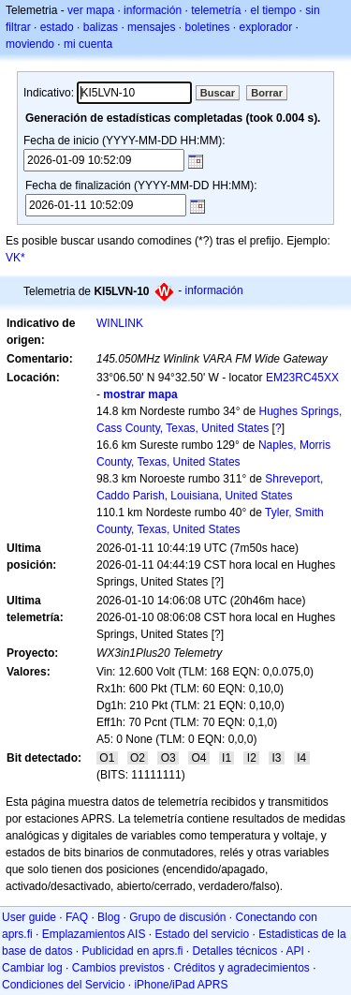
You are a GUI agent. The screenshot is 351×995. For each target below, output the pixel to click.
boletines (206, 27)
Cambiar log (32, 967)
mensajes (151, 27)
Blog (108, 917)
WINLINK (119, 323)
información (153, 10)
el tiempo (274, 10)
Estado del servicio (201, 934)
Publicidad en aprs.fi (132, 951)
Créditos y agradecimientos (241, 967)
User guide (29, 917)
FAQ (77, 917)
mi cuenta (88, 44)
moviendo (30, 44)
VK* (15, 257)
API (295, 951)
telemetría (216, 10)
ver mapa (90, 10)
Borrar (267, 92)
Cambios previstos (118, 967)
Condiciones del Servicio (63, 984)
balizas (100, 27)
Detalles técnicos (235, 951)
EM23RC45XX (302, 377)
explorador (266, 27)
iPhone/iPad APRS (180, 984)
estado (57, 27)
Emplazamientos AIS (94, 934)
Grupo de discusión (177, 917)
